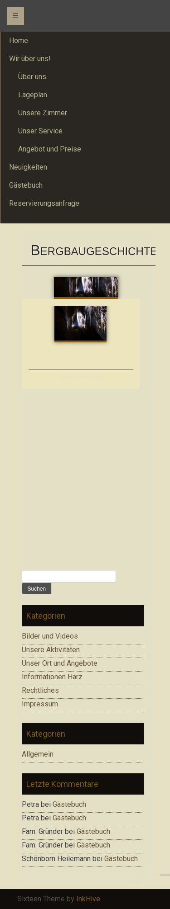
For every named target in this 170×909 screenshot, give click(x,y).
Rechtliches (40, 690)
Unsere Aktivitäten (51, 649)
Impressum (40, 704)
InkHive (88, 899)
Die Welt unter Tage (80, 377)
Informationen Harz (52, 676)
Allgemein (37, 754)
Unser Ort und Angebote (59, 663)
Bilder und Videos (50, 636)
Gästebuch (69, 804)
